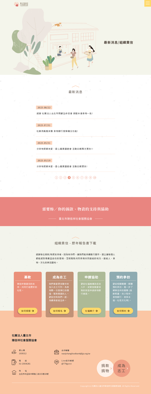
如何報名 (58, 310)
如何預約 (121, 310)
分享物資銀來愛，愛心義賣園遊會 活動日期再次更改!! (65, 148)
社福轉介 (89, 310)
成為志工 (123, 368)
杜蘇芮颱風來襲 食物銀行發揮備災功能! (57, 131)
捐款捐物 (106, 368)
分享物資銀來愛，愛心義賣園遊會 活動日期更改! (62, 166)
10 (95, 177)
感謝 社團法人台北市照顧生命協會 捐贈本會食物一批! (65, 113)
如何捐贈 (26, 310)
